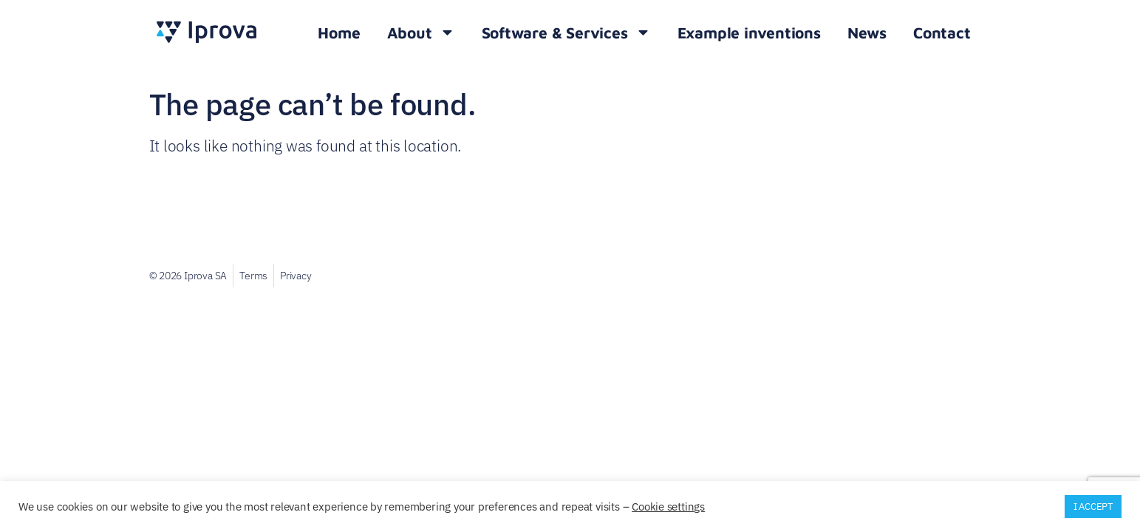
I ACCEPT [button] (1093, 506)
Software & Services (566, 32)
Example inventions (749, 32)
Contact (942, 32)
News (867, 32)
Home (339, 32)
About (421, 32)
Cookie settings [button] (668, 506)
